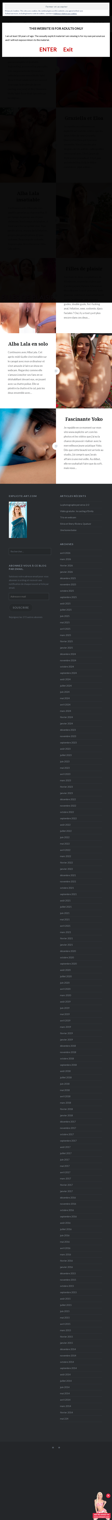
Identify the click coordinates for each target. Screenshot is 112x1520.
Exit (68, 49)
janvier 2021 (66, 944)
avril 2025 (65, 628)
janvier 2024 (66, 723)
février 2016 (66, 1260)
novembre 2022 (68, 805)
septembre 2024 (68, 673)
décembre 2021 (68, 875)
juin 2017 (65, 1159)
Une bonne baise (68, 530)
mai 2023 (65, 767)
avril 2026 (65, 553)
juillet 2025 (66, 609)
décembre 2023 (68, 729)
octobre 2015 (67, 1286)
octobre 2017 (67, 1134)
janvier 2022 (66, 869)
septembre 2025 (68, 597)
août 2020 (65, 970)
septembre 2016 (68, 1216)
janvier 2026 (66, 571)
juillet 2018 (66, 1077)
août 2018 (65, 1071)
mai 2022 (65, 843)
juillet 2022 (66, 831)
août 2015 (65, 1298)
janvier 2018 (66, 1115)
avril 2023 (65, 774)
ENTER (48, 49)
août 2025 (65, 603)
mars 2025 (65, 635)
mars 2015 (65, 1330)
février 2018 (66, 1109)
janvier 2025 (66, 647)
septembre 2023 (68, 742)
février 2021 (66, 938)
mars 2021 (65, 932)
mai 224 (64, 1418)
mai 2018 (65, 1090)
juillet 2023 (66, 755)
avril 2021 (65, 925)
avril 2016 (65, 1248)
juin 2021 (65, 913)
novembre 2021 (68, 881)
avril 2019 (65, 1020)
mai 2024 (65, 698)
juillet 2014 (66, 1380)
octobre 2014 (67, 1362)
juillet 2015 (66, 1305)
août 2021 (65, 900)
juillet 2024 (66, 685)
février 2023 (66, 786)
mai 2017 (65, 1166)
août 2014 (65, 1374)
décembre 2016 (68, 1197)
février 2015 (66, 1336)
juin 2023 (65, 761)
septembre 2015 (68, 1292)
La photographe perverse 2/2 (74, 504)
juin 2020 (65, 982)
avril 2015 (65, 1324)
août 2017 (65, 1147)
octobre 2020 (67, 957)
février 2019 (66, 1033)
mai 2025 (65, 622)
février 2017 (66, 1184)
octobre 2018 (67, 1058)
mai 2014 (65, 1393)
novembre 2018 (68, 1052)
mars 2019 (65, 1026)
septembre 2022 (68, 818)
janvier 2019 (66, 1039)
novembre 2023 (68, 736)
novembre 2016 (68, 1203)
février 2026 (66, 565)
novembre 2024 (68, 660)
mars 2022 (65, 856)
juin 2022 (65, 837)
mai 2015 (65, 1317)
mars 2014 (65, 1406)
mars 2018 (65, 1102)
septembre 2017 (68, 1140)
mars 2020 (65, 995)
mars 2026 (65, 559)
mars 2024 (65, 711)
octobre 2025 (67, 590)
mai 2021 (65, 919)
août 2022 (65, 824)
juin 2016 (65, 1235)
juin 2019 (65, 1008)
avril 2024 (65, 704)
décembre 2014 (68, 1349)
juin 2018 (65, 1083)
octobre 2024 (67, 666)
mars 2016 (65, 1254)
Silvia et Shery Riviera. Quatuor (75, 523)
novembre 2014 (68, 1355)
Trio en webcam (68, 517)
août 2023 (65, 748)
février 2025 (66, 641)
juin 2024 (65, 691)
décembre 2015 (68, 1273)
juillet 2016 (66, 1229)
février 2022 (66, 862)
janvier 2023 (66, 793)
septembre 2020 (68, 963)
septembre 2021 (68, 894)
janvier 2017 (66, 1191)
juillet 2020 (66, 976)
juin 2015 (65, 1311)
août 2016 (65, 1222)
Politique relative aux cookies (65, 13)
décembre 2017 (68, 1121)
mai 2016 (65, 1241)
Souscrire (21, 607)
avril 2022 (65, 850)
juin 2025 (65, 616)
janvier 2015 (66, 1342)
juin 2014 (65, 1387)
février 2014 (66, 1412)
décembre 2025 (68, 578)
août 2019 (65, 1001)
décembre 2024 (68, 654)
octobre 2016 (67, 1210)
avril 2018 (65, 1096)
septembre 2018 (68, 1064)
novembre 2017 (68, 1128)
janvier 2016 (66, 1267)
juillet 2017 (66, 1153)
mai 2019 (65, 1014)
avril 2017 (65, 1172)
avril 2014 (65, 1399)
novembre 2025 (68, 584)
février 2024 (66, 717)
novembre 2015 (68, 1279)
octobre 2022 (67, 812)
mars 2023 (65, 780)
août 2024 (65, 679)
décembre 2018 (68, 1045)
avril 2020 (65, 989)
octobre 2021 (67, 887)
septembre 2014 (68, 1368)
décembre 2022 (68, 799)
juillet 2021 (66, 906)
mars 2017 (65, 1178)
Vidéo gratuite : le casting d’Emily (77, 511)
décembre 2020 (68, 951)
